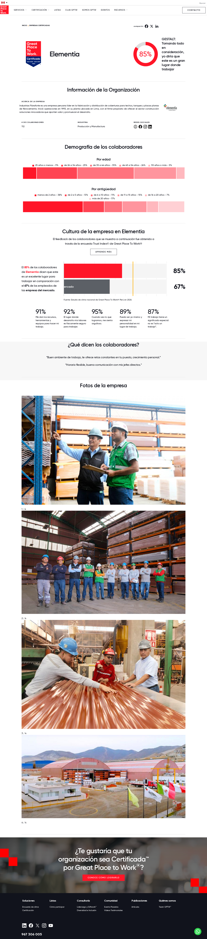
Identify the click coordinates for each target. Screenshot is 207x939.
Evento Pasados (111, 907)
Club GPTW (71, 10)
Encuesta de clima (30, 907)
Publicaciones (139, 900)
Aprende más (103, 252)
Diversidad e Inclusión (86, 910)
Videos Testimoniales (113, 910)
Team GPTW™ (165, 907)
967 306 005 (32, 934)
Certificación (28, 910)
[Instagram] (44, 925)
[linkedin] (24, 925)
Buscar (203, 3)
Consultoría (83, 900)
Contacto (193, 10)
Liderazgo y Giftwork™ (87, 907)
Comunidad (110, 900)
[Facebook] (30, 925)
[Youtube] (50, 925)
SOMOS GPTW (89, 10)
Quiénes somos (167, 900)
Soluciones (28, 900)
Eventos (105, 10)
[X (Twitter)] (37, 925)
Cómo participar (57, 907)
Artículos (135, 907)
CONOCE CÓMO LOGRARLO (103, 877)
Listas (57, 10)
